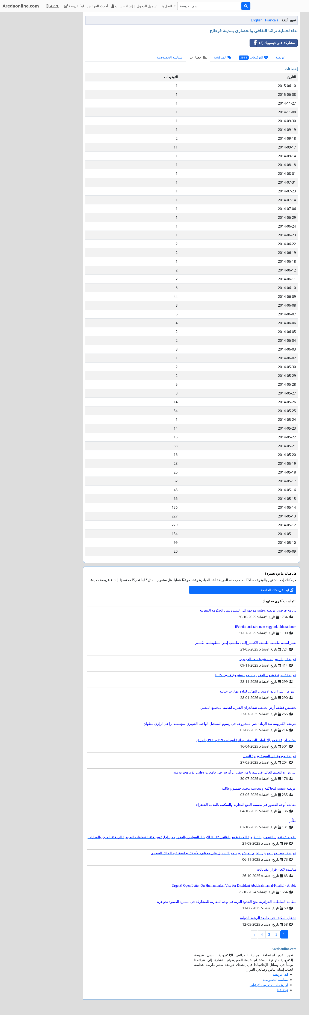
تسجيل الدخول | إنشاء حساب (134, 6)
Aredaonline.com (21, 6)
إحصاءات (198, 57)
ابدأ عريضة (74, 6)
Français (271, 20)
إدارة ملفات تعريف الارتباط (269, 984)
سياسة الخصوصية (169, 57)
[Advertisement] (41, 76)
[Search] (209, 6)
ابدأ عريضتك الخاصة (277, 590)
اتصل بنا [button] (167, 6)
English (256, 20)
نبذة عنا (282, 990)
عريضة (280, 57)
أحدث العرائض (97, 6)
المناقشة (222, 57)
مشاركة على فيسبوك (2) (272, 43)
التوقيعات (253, 57)
